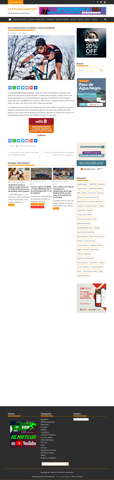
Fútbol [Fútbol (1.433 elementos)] (102, 206)
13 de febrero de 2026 (60, 181)
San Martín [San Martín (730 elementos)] (94, 249)
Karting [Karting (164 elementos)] (96, 228)
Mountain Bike (31, 146)
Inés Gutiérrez (22, 146)
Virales (80, 19)
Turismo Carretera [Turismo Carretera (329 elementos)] (83, 267)
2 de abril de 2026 (14, 182)
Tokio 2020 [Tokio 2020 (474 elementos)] (93, 262)
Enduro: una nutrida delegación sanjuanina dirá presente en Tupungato (59, 153)
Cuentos (87, 19)
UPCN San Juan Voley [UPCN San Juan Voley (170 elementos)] (90, 271)
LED (25, 33)
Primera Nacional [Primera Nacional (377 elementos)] (82, 245)
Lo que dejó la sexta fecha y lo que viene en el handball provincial (24, 153)
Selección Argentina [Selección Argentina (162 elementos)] (83, 254)
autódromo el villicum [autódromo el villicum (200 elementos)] (96, 188)
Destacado (34, 204)
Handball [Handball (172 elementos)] (90, 210)
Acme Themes (77, 476)
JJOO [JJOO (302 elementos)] (95, 219)
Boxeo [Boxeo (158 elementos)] (84, 193)
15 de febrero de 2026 (38, 181)
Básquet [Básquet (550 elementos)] (101, 193)
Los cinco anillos (46, 437)
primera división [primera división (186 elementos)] (90, 241)
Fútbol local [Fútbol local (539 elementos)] (81, 210)
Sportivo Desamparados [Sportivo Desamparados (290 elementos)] (85, 258)
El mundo (44, 427)
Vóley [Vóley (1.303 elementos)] (101, 271)
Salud (42, 445)
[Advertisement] (91, 124)
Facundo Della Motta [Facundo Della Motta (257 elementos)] (95, 202)
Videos (43, 455)
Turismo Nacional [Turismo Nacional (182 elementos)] (97, 267)
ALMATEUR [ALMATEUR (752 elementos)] (92, 184)
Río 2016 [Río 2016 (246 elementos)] (86, 249)
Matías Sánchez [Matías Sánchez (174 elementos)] (82, 236)
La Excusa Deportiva (22, 9)
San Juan (12, 146)
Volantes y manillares (36, 19)
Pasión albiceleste (20, 19)
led (24, 182)
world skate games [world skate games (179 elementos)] (83, 276)
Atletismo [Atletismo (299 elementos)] (101, 184)
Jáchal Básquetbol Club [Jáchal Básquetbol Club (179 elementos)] (84, 228)
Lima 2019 (73, 19)
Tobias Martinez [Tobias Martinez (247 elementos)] (82, 262)
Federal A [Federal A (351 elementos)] (80, 206)
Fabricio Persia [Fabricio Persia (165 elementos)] (82, 202)
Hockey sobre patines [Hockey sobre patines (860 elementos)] (84, 219)
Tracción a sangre (62, 19)
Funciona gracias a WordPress (43, 476)
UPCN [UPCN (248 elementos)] (79, 271)
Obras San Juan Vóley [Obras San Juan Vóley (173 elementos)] (97, 236)
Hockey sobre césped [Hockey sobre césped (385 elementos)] (84, 215)
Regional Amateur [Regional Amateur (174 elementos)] (96, 245)
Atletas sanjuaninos (48, 422)
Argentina (44, 419)
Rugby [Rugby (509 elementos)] (79, 249)
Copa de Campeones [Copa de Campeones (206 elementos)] (91, 197)
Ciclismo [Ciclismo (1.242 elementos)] (80, 197)
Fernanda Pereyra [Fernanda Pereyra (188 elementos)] (91, 206)
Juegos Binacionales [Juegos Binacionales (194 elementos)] (83, 223)
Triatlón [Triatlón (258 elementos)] (101, 262)
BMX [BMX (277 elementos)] (78, 193)
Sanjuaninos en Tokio (48, 450)
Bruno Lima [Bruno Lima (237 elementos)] (92, 193)
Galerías (44, 430)
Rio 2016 (94, 19)
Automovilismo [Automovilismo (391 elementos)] (82, 188)
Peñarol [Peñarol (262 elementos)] (79, 241)
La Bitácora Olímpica (48, 435)
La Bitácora (50, 19)
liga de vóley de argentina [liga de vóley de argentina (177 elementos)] (85, 232)
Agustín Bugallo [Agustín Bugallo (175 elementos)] (82, 184)
